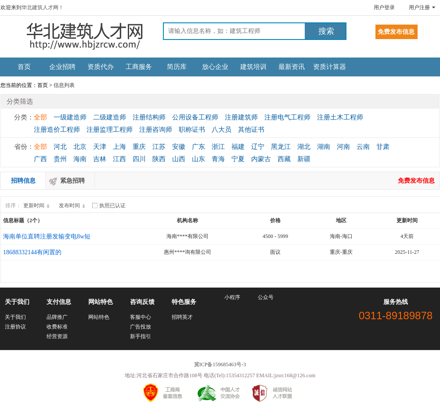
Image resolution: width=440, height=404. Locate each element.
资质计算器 (329, 66)
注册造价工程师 (57, 129)
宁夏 (238, 158)
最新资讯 (291, 66)
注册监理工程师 (110, 129)
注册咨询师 (155, 129)
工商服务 (139, 66)
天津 (99, 146)
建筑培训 (253, 66)
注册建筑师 (241, 117)
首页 (24, 66)
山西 (178, 158)
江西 (119, 158)
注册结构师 (149, 117)
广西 (40, 158)
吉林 (99, 158)
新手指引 (140, 336)
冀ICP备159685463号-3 (220, 364)
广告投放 (140, 327)
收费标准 (57, 327)
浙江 (218, 146)
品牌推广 (57, 317)
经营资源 (57, 336)
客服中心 (140, 317)
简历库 (177, 66)
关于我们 (15, 317)
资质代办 (100, 66)
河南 (343, 146)
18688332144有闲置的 (32, 252)
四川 (139, 158)
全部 (40, 117)
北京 (80, 146)
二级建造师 (109, 117)
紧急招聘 (72, 180)
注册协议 (15, 327)
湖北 (303, 146)
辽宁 (257, 146)
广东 (198, 146)
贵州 (60, 158)
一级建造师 (70, 117)
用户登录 (384, 7)
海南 (80, 158)
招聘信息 (23, 180)
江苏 (159, 146)
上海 (119, 146)
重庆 (139, 146)
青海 (218, 158)
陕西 (159, 158)
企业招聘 (62, 66)
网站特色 (98, 317)
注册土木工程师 (340, 117)
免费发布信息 (416, 180)
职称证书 (192, 129)
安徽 (178, 146)
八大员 (221, 129)
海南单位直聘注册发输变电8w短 (46, 236)
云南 (363, 146)
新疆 (303, 158)
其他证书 (251, 129)
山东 (198, 158)
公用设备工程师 (195, 117)
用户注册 (419, 7)
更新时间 (37, 205)
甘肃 (383, 146)
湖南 (323, 146)
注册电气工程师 (287, 117)
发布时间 (73, 205)
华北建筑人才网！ (43, 7)
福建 (238, 146)
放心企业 (215, 66)
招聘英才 (182, 317)
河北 (60, 146)
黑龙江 (281, 146)
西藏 (284, 158)
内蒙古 (261, 158)
